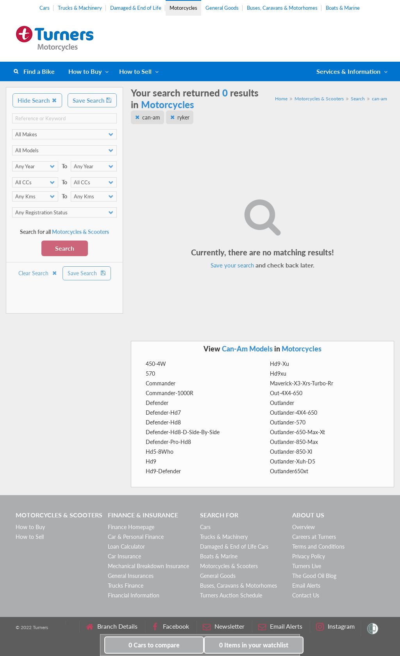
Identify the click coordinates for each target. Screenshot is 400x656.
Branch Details (112, 626)
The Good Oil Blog (314, 575)
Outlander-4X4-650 (293, 412)
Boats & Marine (343, 8)
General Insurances (131, 575)
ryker (183, 117)
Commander (160, 383)
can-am (379, 99)
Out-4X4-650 (286, 393)
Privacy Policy (308, 556)
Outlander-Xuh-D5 (292, 461)
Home (281, 99)
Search (64, 248)
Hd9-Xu (279, 363)
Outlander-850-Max (294, 442)
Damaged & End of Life (135, 8)
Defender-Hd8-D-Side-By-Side (183, 432)
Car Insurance (124, 556)
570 (150, 373)
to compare (154, 645)
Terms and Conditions (318, 546)
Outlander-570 (287, 422)
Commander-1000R (169, 393)
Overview (303, 527)
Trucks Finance (125, 585)
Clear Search (37, 273)
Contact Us (305, 595)
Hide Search (37, 100)
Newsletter (224, 626)
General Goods (222, 8)
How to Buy (85, 71)
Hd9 (151, 461)
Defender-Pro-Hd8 (168, 442)
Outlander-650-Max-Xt (297, 432)
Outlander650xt (289, 471)
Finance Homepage (131, 527)
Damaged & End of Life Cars (234, 546)
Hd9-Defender (163, 471)
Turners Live (306, 566)
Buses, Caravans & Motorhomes (282, 8)
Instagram (335, 626)
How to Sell (135, 71)
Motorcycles (183, 8)
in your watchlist (253, 645)
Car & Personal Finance (136, 536)
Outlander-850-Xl (291, 451)
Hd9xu (278, 373)
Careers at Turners (314, 536)
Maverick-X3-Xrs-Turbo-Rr (301, 383)
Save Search (92, 100)
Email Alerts (306, 585)
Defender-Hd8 (163, 422)
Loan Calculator (126, 546)
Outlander (282, 402)
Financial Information (133, 595)
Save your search (232, 265)
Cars (44, 8)
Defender (157, 402)
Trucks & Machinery (80, 8)
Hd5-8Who (159, 451)
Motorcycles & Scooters (319, 99)
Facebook (170, 626)
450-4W (156, 363)
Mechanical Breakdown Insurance (148, 566)
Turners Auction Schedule (231, 595)
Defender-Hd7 (163, 412)
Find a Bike (39, 71)
